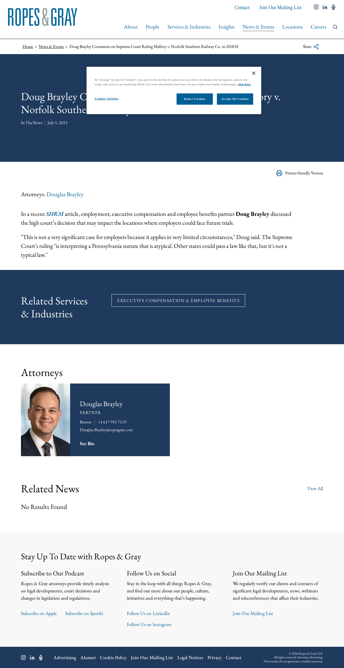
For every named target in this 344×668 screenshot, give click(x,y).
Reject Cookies (194, 98)
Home (28, 46)
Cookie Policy (113, 657)
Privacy (214, 657)
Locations (292, 26)
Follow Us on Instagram (149, 624)
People (152, 26)
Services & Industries (188, 26)
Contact (242, 7)
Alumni (88, 657)
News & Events (258, 26)
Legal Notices (190, 657)
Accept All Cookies (235, 98)
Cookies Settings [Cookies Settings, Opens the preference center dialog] (107, 98)
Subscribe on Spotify (84, 613)
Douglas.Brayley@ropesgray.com (106, 430)
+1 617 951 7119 (112, 422)
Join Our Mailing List (280, 7)
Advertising (64, 657)
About (131, 26)
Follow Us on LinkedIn (148, 613)
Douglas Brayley (65, 194)
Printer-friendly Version (299, 173)
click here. (244, 84)
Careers (318, 26)
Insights (226, 26)
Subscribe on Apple (39, 613)
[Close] (254, 73)
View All (315, 488)
